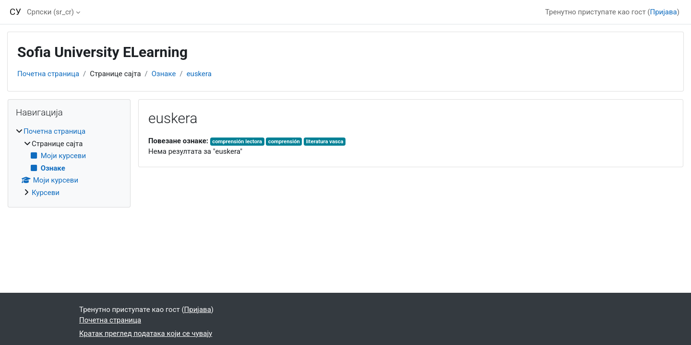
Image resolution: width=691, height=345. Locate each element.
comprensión (284, 141)
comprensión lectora (237, 141)
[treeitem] (69, 162)
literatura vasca (325, 141)
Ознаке (164, 73)
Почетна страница (48, 73)
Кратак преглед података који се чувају (145, 333)
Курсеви (46, 192)
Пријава (663, 12)
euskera (199, 73)
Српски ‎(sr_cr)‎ (50, 12)
